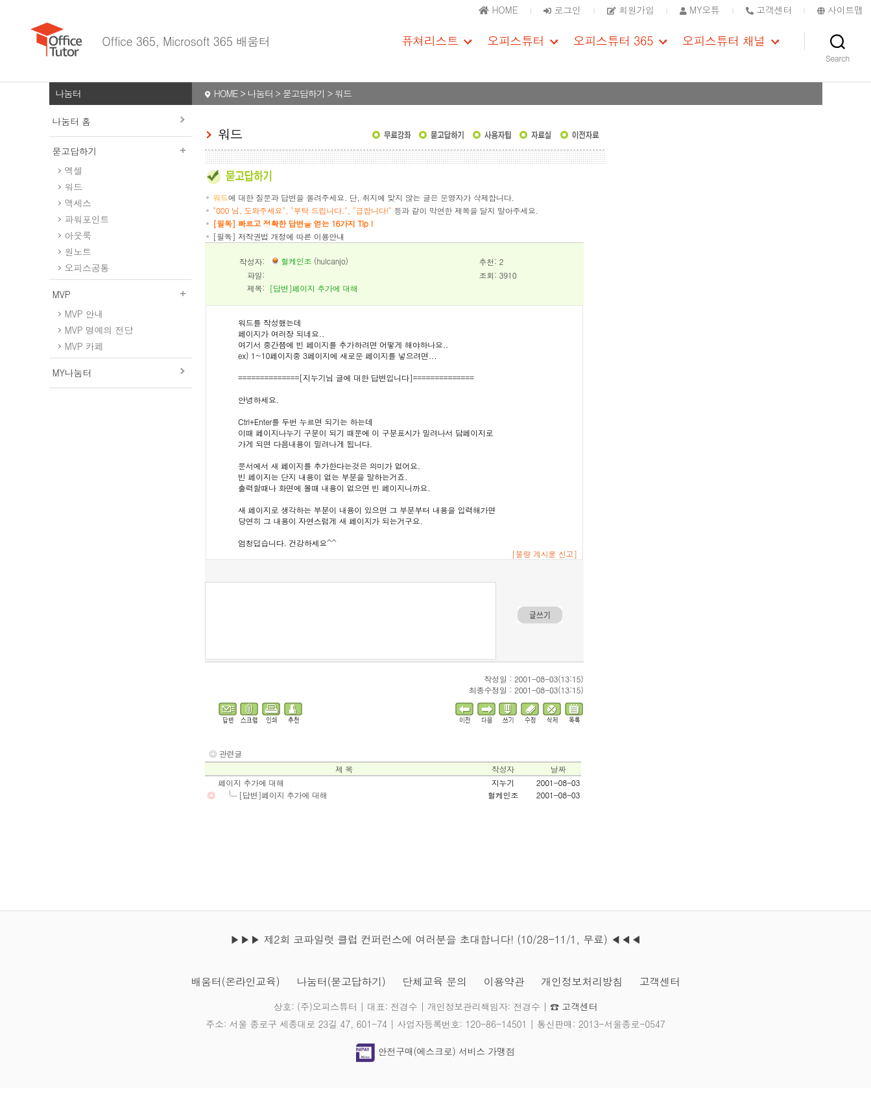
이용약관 (504, 994)
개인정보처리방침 (582, 994)
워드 (73, 199)
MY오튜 (700, 9)
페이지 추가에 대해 (251, 795)
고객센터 (659, 994)
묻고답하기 (121, 163)
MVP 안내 (84, 326)
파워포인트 (87, 232)
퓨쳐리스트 (430, 47)
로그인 (561, 9)
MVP (121, 307)
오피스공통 (87, 280)
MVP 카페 (84, 359)
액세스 (78, 215)
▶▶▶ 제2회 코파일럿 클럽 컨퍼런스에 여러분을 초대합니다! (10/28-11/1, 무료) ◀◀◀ (435, 952)
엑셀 (73, 183)
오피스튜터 (515, 47)
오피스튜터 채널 (723, 47)
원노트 (78, 264)
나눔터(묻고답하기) (340, 994)
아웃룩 (78, 248)
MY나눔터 (72, 385)
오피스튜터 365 (613, 47)
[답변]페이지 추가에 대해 (283, 807)
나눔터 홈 (72, 134)
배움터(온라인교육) (235, 994)
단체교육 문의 (434, 994)
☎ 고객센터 (573, 1019)
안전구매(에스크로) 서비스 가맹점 (435, 1064)
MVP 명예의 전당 (99, 342)
